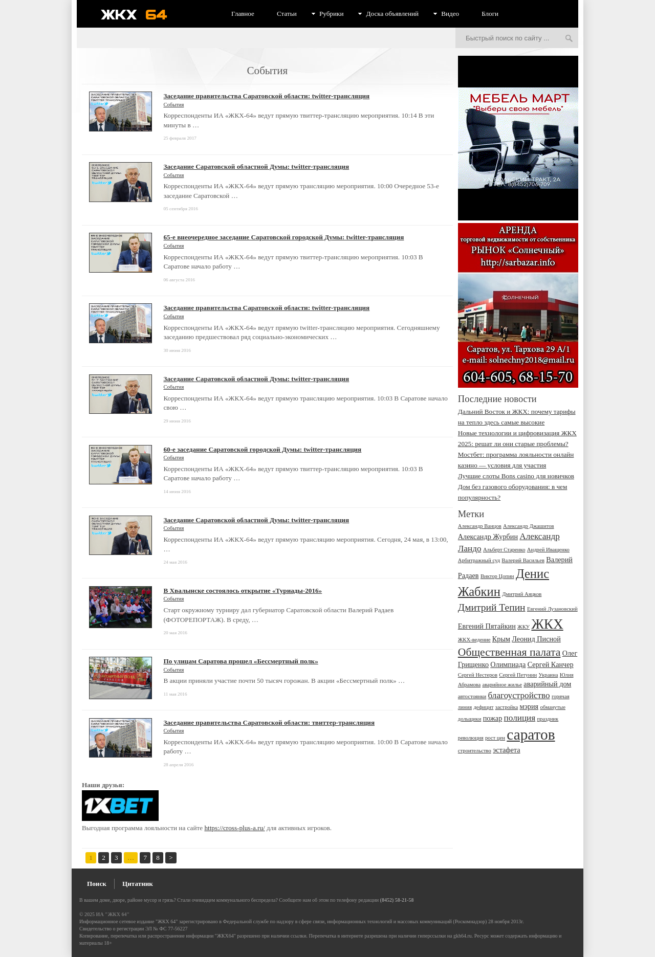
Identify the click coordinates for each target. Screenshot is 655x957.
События (173, 104)
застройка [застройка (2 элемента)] (506, 707)
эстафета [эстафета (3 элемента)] (506, 750)
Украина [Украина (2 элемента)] (548, 675)
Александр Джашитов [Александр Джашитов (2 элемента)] (528, 526)
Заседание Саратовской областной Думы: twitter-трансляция (256, 166)
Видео (450, 13)
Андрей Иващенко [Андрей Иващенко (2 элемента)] (548, 549)
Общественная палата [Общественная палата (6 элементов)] (509, 652)
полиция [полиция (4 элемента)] (520, 718)
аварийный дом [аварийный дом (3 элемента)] (547, 684)
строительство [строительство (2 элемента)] (474, 750)
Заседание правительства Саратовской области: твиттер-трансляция (269, 722)
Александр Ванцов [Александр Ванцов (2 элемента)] (479, 526)
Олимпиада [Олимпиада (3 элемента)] (508, 664)
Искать (569, 39)
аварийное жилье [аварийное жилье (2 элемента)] (502, 684)
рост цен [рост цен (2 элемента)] (495, 738)
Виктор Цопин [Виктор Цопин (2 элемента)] (497, 576)
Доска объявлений (392, 13)
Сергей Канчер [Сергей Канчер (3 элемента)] (551, 664)
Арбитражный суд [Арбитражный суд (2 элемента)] (479, 560)
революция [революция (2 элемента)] (471, 738)
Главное (242, 13)
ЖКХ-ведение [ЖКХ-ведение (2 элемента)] (474, 639)
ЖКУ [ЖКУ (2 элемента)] (523, 627)
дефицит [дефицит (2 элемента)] (483, 707)
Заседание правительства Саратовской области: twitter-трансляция (266, 96)
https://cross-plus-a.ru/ (234, 828)
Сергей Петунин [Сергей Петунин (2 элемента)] (518, 675)
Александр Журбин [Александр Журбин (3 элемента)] (488, 536)
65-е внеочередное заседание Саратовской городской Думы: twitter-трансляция (283, 237)
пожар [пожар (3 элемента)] (493, 718)
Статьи (287, 13)
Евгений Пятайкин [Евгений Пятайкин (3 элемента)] (487, 626)
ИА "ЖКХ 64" (112, 914)
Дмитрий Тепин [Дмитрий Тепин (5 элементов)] (492, 607)
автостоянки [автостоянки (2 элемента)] (472, 696)
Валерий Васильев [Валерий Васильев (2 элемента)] (522, 560)
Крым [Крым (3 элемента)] (501, 639)
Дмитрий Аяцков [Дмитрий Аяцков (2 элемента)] (521, 594)
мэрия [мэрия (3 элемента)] (529, 706)
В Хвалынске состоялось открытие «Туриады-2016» (242, 590)
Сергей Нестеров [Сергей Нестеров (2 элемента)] (477, 675)
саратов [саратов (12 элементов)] (531, 734)
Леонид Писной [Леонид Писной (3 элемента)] (536, 639)
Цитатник (137, 883)
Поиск (96, 883)
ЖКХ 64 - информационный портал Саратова (141, 14)
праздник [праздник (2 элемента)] (547, 719)
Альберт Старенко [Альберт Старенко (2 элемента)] (504, 549)
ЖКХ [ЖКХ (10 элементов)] (547, 624)
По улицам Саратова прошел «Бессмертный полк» (240, 661)
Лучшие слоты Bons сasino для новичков (516, 476)
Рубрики (331, 13)
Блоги (490, 13)
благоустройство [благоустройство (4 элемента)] (519, 695)
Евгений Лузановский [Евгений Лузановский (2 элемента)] (552, 609)
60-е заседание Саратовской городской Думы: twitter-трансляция (262, 449)
